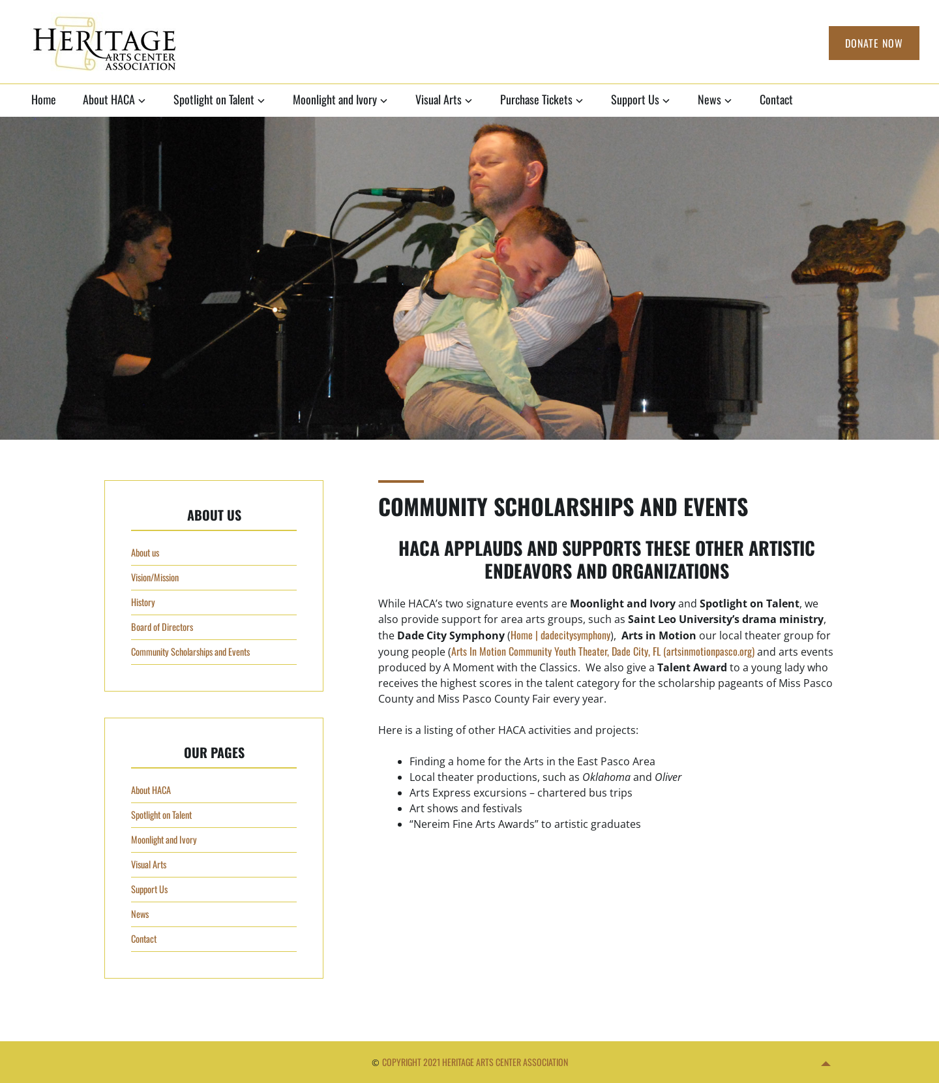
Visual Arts (438, 99)
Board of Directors (162, 626)
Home (43, 99)
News (709, 99)
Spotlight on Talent (213, 99)
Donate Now (874, 43)
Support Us (635, 99)
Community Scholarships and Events (190, 651)
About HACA (109, 99)
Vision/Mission (155, 577)
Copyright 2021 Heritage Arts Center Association (475, 1062)
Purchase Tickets (536, 99)
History (143, 602)
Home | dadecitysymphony (560, 635)
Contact (776, 99)
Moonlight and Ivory (335, 99)
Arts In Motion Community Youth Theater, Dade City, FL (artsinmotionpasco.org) (602, 651)
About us (145, 552)
